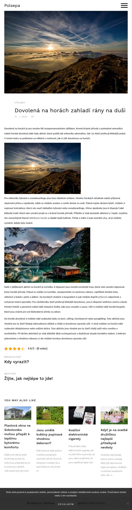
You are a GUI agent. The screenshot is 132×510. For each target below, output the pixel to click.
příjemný (103, 298)
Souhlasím (66, 504)
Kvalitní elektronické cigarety (78, 436)
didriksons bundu (38, 219)
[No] (127, 503)
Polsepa (12, 6)
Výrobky (20, 105)
